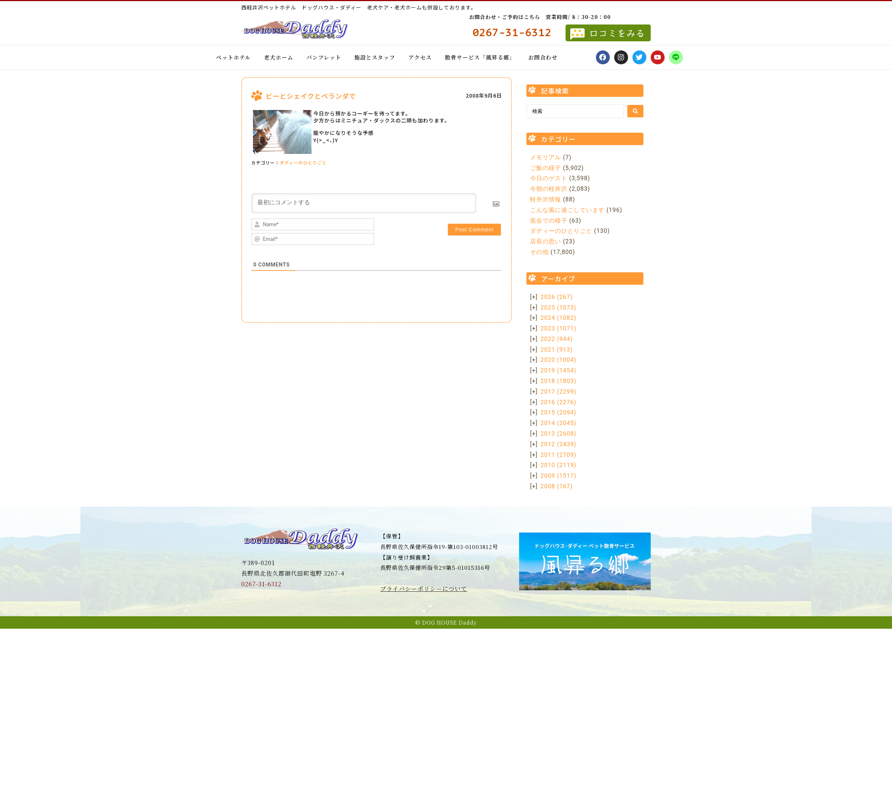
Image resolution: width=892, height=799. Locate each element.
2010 (559, 465)
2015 (559, 412)
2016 (559, 402)
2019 (559, 370)
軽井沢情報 (545, 199)
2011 (559, 454)
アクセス (420, 57)
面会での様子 (548, 220)
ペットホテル (233, 57)
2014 (559, 423)
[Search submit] (635, 111)
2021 (557, 349)
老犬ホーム (278, 57)
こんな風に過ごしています (567, 210)
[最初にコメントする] (364, 203)
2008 (557, 486)
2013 (559, 433)
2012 (559, 444)
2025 (559, 307)
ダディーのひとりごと (303, 162)
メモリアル (545, 157)
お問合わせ (543, 57)
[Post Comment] (474, 229)
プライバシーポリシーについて (423, 588)
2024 (559, 317)
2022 (557, 339)
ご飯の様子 (545, 167)
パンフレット (323, 57)
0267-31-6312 (261, 584)
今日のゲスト (548, 178)
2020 (559, 359)
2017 (559, 391)
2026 (557, 297)
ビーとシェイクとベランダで (311, 96)
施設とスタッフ (374, 57)
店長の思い (545, 241)
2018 (559, 381)
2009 (559, 475)
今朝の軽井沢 (548, 188)
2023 (559, 328)
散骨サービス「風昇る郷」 (480, 57)
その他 (539, 252)
